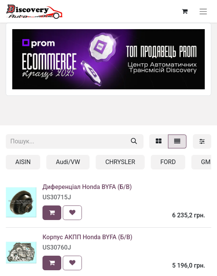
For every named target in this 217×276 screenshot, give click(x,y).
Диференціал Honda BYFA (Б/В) (87, 187)
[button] (51, 212)
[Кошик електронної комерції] (184, 11)
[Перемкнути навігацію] (203, 11)
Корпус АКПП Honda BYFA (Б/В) (87, 237)
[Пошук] (134, 141)
